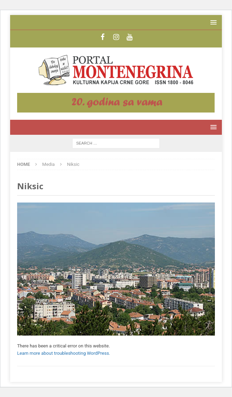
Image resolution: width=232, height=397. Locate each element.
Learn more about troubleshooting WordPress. (63, 353)
